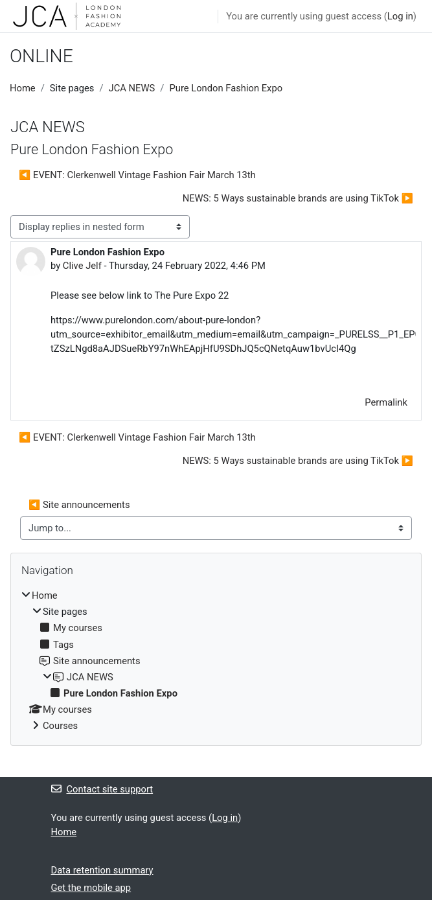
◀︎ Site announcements (79, 505)
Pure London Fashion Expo (225, 88)
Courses (60, 726)
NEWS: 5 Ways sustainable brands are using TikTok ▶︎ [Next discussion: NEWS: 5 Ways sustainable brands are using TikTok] (298, 198)
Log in (400, 16)
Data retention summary (102, 870)
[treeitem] (216, 660)
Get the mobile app (91, 888)
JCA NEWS (132, 88)
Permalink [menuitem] (386, 402)
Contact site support (102, 789)
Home (23, 88)
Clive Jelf (82, 265)
